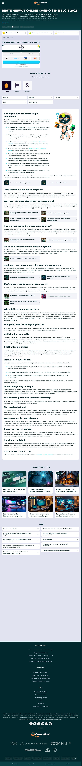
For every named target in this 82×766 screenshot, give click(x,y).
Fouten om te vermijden (40, 672)
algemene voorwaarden (50, 763)
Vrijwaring (41, 703)
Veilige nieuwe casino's (41, 653)
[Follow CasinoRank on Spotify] (46, 723)
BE (40, 728)
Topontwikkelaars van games (40, 681)
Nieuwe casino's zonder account (40, 658)
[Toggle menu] (3, 3)
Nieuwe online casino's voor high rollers (41, 656)
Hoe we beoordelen (41, 695)
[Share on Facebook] (15, 27)
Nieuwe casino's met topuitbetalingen (40, 661)
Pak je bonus (21, 62)
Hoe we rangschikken (40, 698)
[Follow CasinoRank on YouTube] (42, 723)
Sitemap (67, 763)
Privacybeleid (31, 763)
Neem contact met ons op (41, 706)
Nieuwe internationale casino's (40, 678)
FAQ (40, 700)
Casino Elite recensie (21, 64)
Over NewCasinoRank (40, 692)
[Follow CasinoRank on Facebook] (31, 723)
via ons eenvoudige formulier (45, 454)
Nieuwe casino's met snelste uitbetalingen (40, 650)
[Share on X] (6, 27)
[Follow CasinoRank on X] (38, 723)
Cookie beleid (15, 763)
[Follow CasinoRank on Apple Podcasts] (50, 723)
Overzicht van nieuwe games (40, 675)
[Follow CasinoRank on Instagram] (34, 723)
